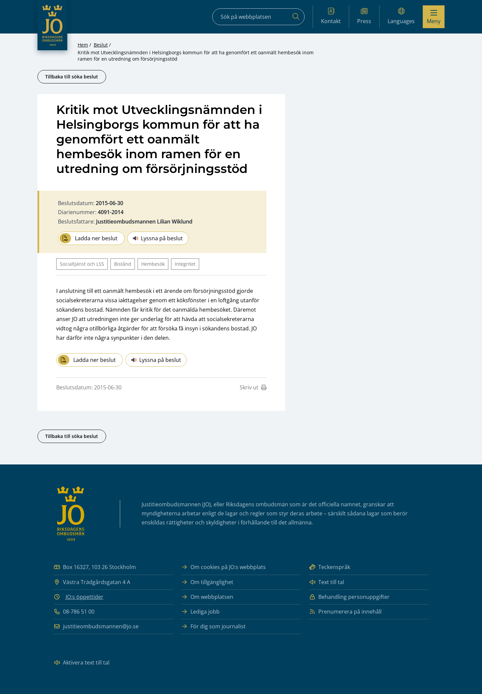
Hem (83, 45)
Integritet (185, 264)
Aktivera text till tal (81, 662)
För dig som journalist (213, 626)
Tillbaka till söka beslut (71, 76)
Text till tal (326, 582)
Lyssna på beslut (158, 238)
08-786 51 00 (74, 611)
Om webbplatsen (207, 597)
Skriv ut (253, 387)
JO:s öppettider (84, 597)
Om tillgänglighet (207, 582)
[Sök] (296, 16)
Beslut (101, 45)
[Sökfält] (258, 16)
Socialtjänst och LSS (82, 264)
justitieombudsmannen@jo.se (96, 626)
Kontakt (331, 16)
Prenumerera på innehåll (345, 611)
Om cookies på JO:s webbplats (223, 567)
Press (364, 16)
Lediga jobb (200, 611)
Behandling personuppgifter (349, 597)
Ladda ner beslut (88, 238)
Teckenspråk (329, 567)
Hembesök (153, 264)
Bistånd (122, 264)
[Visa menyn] (434, 16)
